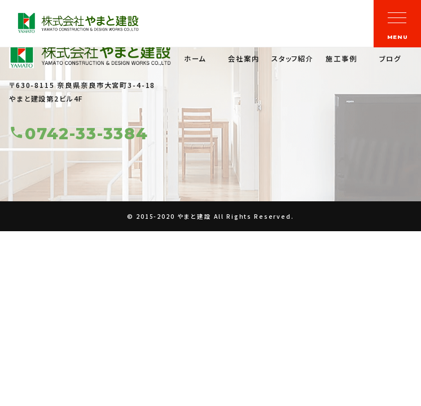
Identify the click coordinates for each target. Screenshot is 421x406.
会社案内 (243, 59)
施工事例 (341, 59)
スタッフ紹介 (292, 59)
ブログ (390, 59)
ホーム (195, 59)
